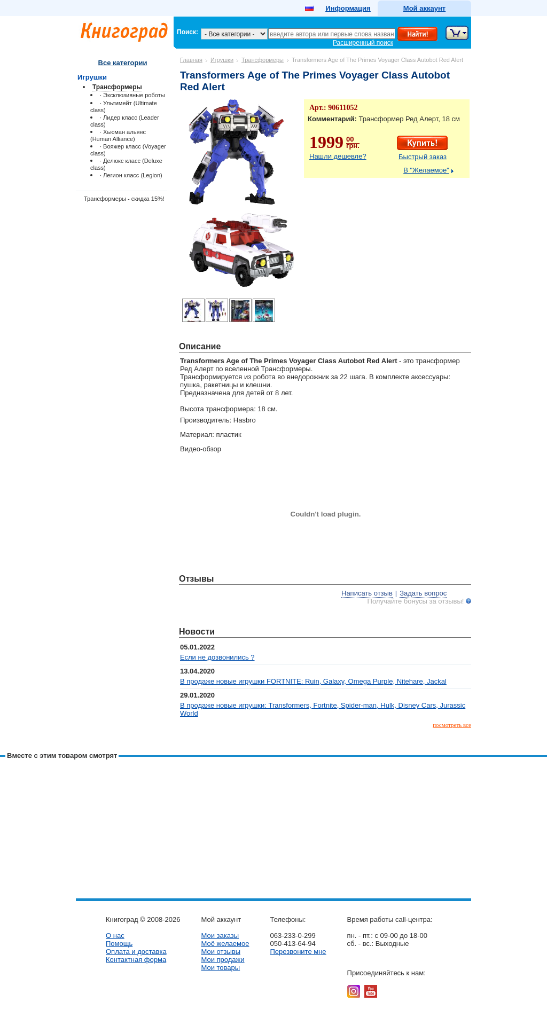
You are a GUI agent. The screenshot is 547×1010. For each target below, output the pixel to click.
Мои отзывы (220, 952)
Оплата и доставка (136, 952)
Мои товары (220, 968)
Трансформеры (262, 60)
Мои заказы (220, 935)
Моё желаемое (225, 943)
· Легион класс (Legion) (131, 175)
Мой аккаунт (424, 8)
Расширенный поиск (363, 42)
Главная (191, 60)
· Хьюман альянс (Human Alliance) (118, 135)
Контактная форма (136, 960)
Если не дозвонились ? (217, 657)
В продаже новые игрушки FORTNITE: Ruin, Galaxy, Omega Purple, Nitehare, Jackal (313, 681)
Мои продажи (222, 960)
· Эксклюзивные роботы (132, 95)
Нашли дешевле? (337, 156)
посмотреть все (452, 725)
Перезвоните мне (298, 952)
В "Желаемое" (426, 170)
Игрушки (221, 60)
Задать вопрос (423, 593)
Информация (347, 8)
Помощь (119, 943)
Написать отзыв (367, 593)
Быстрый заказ (422, 157)
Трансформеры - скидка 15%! (124, 198)
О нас (115, 935)
